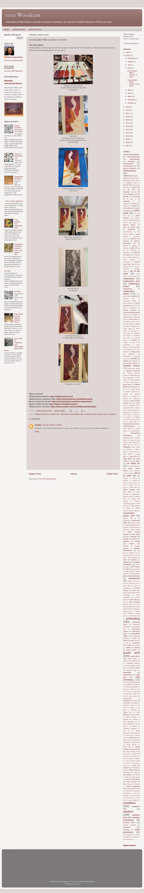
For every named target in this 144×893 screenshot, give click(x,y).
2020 (128, 55)
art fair (137, 192)
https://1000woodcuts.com (61, 396)
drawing (134, 340)
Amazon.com (127, 185)
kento (125, 445)
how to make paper (130, 421)
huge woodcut (127, 428)
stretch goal (129, 735)
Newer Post (35, 474)
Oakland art (133, 553)
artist (134, 206)
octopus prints (127, 555)
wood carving (131, 782)
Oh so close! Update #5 (14, 201)
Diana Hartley (127, 328)
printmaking (133, 618)
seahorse (134, 710)
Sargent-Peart (127, 698)
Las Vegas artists (132, 466)
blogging (134, 245)
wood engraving (133, 786)
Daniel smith (133, 319)
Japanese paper (128, 438)
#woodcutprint (128, 164)
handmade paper (128, 407)
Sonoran (134, 726)
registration (127, 672)
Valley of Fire (133, 770)
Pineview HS (133, 583)
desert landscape (131, 326)
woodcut (128, 811)
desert (138, 324)
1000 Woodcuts (23, 15)
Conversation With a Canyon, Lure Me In (133, 83)
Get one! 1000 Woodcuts (13, 71)
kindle (138, 447)
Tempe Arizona (131, 744)
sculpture (131, 707)
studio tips (126, 740)
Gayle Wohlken (135, 380)
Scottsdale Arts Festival (130, 703)
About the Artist (35, 29)
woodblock (129, 802)
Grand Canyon (135, 389)
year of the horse (128, 834)
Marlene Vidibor (128, 496)
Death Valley (129, 324)
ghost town (127, 384)
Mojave (128, 508)
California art (127, 252)
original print (64, 414)
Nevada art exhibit (131, 541)
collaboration (128, 278)
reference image (131, 670)
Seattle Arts (127, 712)
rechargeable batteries (133, 663)
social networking (128, 724)
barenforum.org (127, 232)
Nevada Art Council (130, 539)
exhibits (125, 361)
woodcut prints (102, 414)
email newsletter (135, 347)
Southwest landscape (130, 728)
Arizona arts (135, 187)
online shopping (132, 557)
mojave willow (133, 510)
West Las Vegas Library (132, 777)
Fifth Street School (134, 368)
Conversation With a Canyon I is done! (132, 74)
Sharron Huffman (131, 717)
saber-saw (128, 694)
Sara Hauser (133, 696)
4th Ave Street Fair (132, 178)
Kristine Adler (133, 451)
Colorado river (129, 298)
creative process (129, 310)
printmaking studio (77, 414)
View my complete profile (13, 60)
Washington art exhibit (130, 772)
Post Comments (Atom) (47, 479)
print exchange (134, 602)
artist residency (128, 208)
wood (127, 779)
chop (135, 266)
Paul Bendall (134, 573)
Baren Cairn (135, 227)
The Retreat (134, 756)
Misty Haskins (135, 506)
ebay (133, 342)
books (133, 248)
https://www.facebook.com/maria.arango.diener (71, 401)
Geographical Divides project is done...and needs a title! (18, 249)
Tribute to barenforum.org (18, 156)
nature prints (135, 534)
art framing (136, 197)
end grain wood (130, 349)
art (129, 190)
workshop (126, 830)
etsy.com (131, 354)
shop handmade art (130, 721)
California (133, 250)
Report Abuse (129, 845)
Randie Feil (136, 661)
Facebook (134, 361)
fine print (134, 375)
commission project (129, 301)
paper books (136, 569)
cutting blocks (127, 317)
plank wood (127, 586)
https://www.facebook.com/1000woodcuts (74, 399)
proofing (137, 645)
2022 (128, 52)
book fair (125, 248)
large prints (127, 459)
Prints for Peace (128, 640)
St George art (136, 733)
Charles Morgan (133, 257)
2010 (128, 136)
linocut (134, 478)
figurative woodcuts (133, 371)
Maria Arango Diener (15, 57)
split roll (126, 730)
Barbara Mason (129, 225)
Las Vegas (136, 461)
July (129, 65)
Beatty (131, 234)
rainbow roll (126, 661)
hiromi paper (127, 414)
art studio (134, 203)
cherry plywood (129, 259)
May (129, 90)
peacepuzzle (134, 578)
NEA (126, 536)
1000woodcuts (129, 171)
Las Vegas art (133, 463)
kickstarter (127, 447)
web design (127, 775)
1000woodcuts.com (42, 414)
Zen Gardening (127, 839)
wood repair (136, 795)
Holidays (137, 417)
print (131, 599)
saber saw (136, 691)
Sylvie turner (136, 742)
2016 (128, 117)
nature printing (135, 529)
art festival (130, 194)
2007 (128, 146)
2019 (128, 107)
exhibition (134, 359)
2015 (128, 120)
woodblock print (90, 414)
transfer (137, 758)
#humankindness (133, 157)
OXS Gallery (135, 567)
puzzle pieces (131, 650)
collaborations (127, 289)
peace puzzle (135, 576)
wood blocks (135, 779)
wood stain (129, 798)
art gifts (130, 199)
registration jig (128, 675)
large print (133, 456)
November (132, 58)
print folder (129, 604)
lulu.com (131, 485)
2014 (128, 123)
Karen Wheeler (133, 442)
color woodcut (132, 296)
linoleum (125, 480)
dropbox (125, 342)
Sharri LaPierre (135, 714)
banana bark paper (130, 222)
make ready (133, 487)
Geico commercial (131, 382)
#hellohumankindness (131, 154)
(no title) (7, 271)
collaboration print (131, 281)
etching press (135, 352)
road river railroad (128, 689)
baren (125, 227)
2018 (128, 110)
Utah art (126, 765)
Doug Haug (126, 333)
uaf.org (135, 763)
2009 (128, 139)
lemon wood (128, 473)
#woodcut (131, 161)
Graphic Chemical (131, 391)
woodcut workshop (129, 825)
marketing (134, 494)
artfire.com (126, 206)
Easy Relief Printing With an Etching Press (18, 318)
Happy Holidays (132, 410)
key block (134, 444)
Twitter (128, 763)
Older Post (112, 474)
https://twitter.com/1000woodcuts (63, 404)
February (131, 100)
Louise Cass (133, 483)
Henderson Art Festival (130, 412)
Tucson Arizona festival (132, 761)
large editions (127, 454)
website (137, 774)
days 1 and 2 (136, 321)
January (131, 103)
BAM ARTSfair (133, 220)
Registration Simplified (18, 178)
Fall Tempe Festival (130, 363)
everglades (126, 356)
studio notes (133, 738)
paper (127, 569)
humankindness (135, 431)
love (124, 485)
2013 (128, 126)
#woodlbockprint (128, 166)
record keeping (129, 665)
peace (125, 576)
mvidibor (38, 425)
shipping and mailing (130, 719)
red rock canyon (134, 668)
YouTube (134, 837)
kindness (128, 449)
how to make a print (131, 419)
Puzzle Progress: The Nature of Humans (18, 128)
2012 (128, 129)
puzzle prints (135, 656)
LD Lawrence (135, 470)
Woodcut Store (19, 29)
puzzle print (131, 652)
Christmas (126, 269)
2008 (128, 142)
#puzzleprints (135, 159)
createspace (133, 308)
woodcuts (111, 414)
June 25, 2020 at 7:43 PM (52, 425)
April (129, 93)
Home (6, 29)
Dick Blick (134, 331)
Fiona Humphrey (128, 377)
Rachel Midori (132, 658)
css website (133, 314)
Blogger (125, 245)
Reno (124, 682)
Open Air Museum (130, 560)
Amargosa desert (131, 183)
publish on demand (133, 647)
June (130, 68)
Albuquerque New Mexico (131, 180)
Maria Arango (129, 490)
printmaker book (135, 616)
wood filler (128, 791)
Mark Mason (127, 492)
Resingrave (128, 684)
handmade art (133, 405)
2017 (128, 113)
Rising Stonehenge (131, 687)
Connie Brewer (127, 303)
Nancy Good (136, 523)
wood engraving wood (133, 788)
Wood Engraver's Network (131, 784)
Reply (37, 431)
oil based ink (54, 414)
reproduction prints (134, 682)
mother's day (127, 518)
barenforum (131, 229)
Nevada (133, 537)
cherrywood (126, 262)
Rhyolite (137, 684)
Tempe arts (127, 747)
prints (135, 638)
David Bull (126, 321)
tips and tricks (127, 758)
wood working (133, 800)
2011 (128, 133)
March (130, 96)
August (130, 61)
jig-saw (132, 440)
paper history (129, 571)
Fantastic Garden (131, 366)
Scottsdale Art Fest (130, 701)
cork (133, 305)
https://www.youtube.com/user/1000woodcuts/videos (73, 407)
